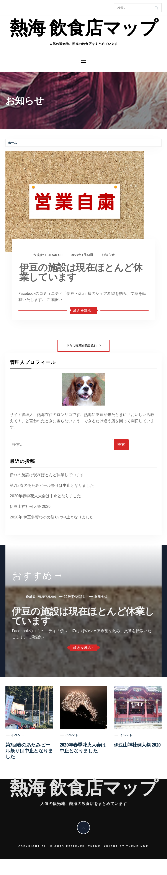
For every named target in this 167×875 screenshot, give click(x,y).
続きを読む (83, 310)
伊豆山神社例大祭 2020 (30, 506)
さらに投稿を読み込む (83, 345)
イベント (17, 735)
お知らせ (108, 254)
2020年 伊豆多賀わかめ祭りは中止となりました (51, 517)
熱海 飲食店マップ (83, 28)
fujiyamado (54, 254)
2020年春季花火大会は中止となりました (45, 496)
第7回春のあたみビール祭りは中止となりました (52, 485)
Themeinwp (137, 846)
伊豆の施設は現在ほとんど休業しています (80, 272)
